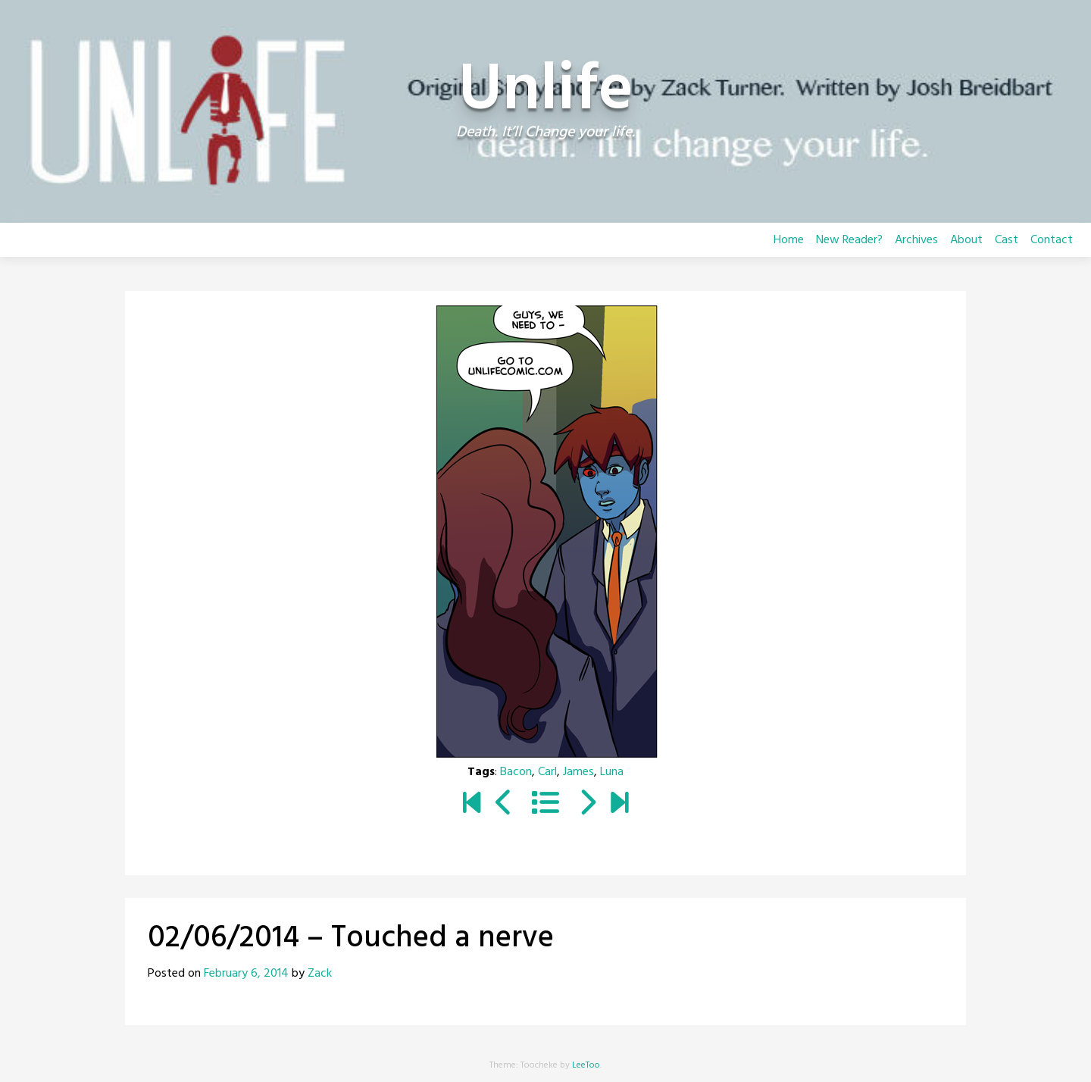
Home (789, 240)
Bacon (516, 772)
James (578, 772)
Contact (1051, 240)
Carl (547, 772)
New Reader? (849, 240)
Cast (1006, 240)
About (966, 240)
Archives (916, 240)
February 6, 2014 (246, 973)
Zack (320, 973)
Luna (612, 772)
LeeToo (586, 1065)
